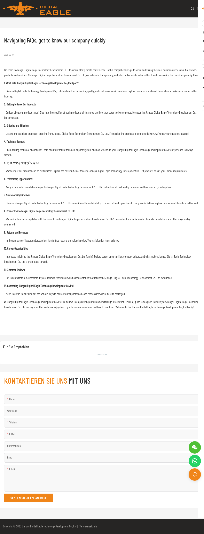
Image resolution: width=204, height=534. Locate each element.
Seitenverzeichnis (87, 526)
